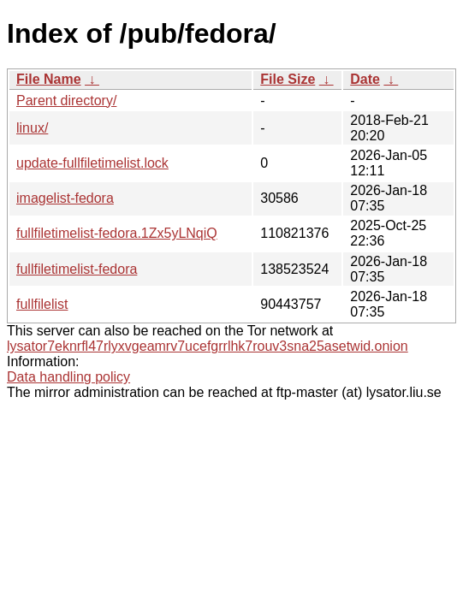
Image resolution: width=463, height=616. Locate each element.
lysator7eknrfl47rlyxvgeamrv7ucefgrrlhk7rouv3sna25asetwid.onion (207, 346)
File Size (287, 79)
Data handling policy (68, 377)
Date (365, 79)
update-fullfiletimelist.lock (92, 163)
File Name (48, 79)
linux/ (32, 128)
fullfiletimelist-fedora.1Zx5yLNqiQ (116, 233)
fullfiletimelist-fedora (76, 269)
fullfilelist (42, 304)
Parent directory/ (66, 100)
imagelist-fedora (65, 198)
